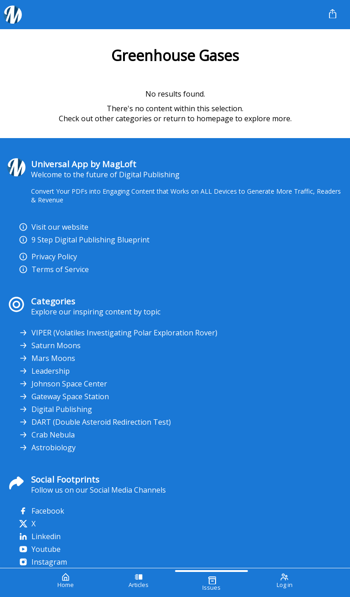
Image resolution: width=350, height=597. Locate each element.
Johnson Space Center (63, 384)
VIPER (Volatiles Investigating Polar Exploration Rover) (118, 333)
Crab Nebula (47, 435)
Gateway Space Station (64, 396)
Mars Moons (47, 358)
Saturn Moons (50, 345)
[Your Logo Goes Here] (160, 14)
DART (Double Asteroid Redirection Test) (95, 422)
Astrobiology (47, 448)
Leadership (44, 371)
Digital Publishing (55, 409)
